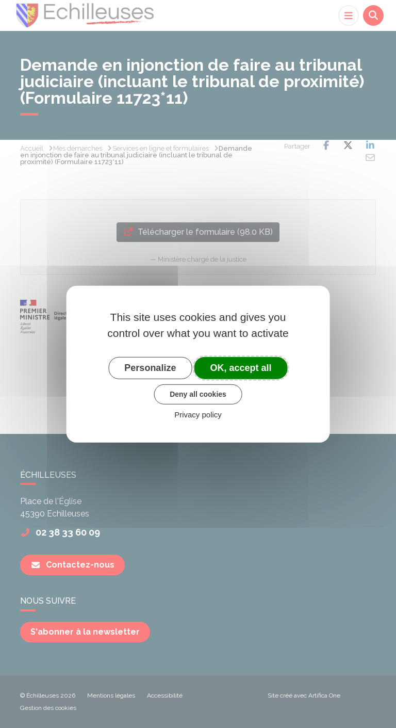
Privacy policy (198, 414)
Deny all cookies (198, 394)
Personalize (150, 367)
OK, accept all (241, 367)
